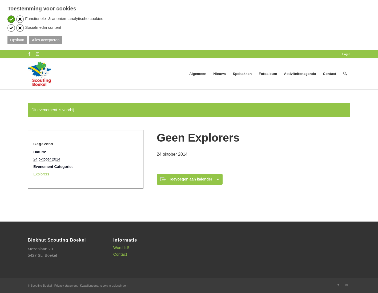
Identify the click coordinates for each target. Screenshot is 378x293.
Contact (120, 254)
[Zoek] (345, 73)
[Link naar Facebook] (29, 54)
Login (346, 54)
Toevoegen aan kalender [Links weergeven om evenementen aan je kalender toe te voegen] (190, 179)
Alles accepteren (46, 40)
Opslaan (17, 40)
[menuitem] (345, 54)
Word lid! (121, 247)
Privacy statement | (67, 285)
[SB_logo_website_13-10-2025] (39, 73)
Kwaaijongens (89, 285)
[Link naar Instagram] (37, 54)
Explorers (41, 174)
